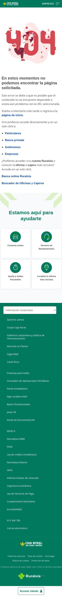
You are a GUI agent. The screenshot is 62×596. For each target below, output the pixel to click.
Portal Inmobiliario (17, 388)
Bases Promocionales (18, 404)
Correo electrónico (17, 528)
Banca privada (14, 140)
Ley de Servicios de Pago (20, 493)
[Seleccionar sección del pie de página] (29, 310)
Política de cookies (20, 560)
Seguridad (12, 354)
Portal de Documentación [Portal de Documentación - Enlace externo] (21, 420)
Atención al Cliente (17, 346)
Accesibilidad (14, 509)
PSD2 (10, 446)
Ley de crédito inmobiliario (22, 454)
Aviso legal (50, 556)
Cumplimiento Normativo (21, 501)
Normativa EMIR (16, 438)
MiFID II (11, 431)
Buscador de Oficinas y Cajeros (23, 183)
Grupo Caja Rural (16, 327)
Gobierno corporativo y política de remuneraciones (25, 337)
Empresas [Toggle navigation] (51, 3)
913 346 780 (13, 520)
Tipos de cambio (34, 556)
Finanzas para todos (18, 373)
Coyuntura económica (19, 485)
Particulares (13, 133)
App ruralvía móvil (17, 396)
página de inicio (12, 115)
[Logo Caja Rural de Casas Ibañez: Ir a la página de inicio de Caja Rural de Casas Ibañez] (11, 3)
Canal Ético (13, 361)
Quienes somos (15, 319)
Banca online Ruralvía (16, 176)
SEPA (9, 470)
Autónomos (13, 147)
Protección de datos (40, 560)
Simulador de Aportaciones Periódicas (28, 380)
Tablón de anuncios (16, 556)
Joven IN (11, 412)
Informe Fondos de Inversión (23, 478)
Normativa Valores (17, 462)
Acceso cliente (29, 591)
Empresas (11, 154)
